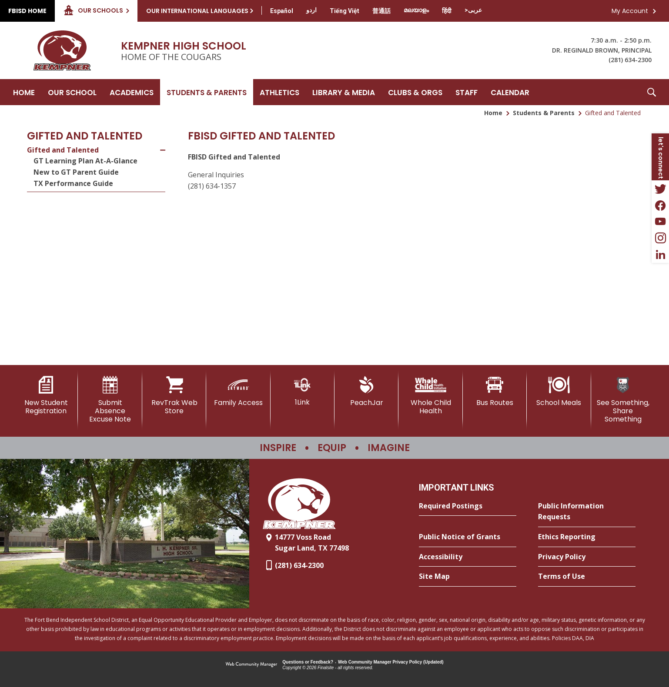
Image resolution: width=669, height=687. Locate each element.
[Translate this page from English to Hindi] (447, 11)
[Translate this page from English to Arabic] (473, 10)
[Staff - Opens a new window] (466, 92)
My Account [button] (630, 11)
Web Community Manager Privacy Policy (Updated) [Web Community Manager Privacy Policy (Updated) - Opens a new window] (391, 662)
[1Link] (302, 391)
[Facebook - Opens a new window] (660, 205)
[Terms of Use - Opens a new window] (587, 577)
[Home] (24, 92)
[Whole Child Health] (430, 395)
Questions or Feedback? (307, 662)
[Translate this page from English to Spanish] (282, 11)
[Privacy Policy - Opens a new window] (587, 557)
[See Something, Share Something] (623, 400)
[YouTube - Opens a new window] (660, 221)
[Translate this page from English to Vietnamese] (344, 11)
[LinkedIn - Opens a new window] (660, 254)
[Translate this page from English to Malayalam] (416, 10)
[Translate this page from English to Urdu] (311, 10)
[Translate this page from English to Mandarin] (381, 11)
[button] (651, 92)
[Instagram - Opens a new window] (660, 238)
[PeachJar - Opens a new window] (366, 391)
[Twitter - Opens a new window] (660, 188)
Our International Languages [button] (197, 11)
